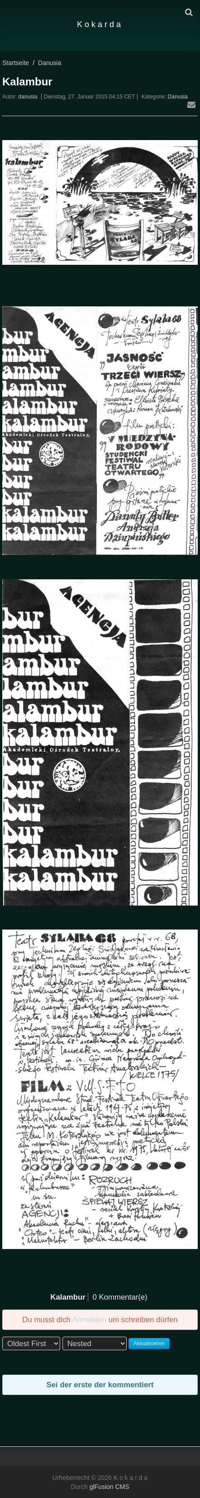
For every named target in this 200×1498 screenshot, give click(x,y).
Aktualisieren (149, 1343)
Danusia (49, 62)
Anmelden (89, 1319)
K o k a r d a (99, 24)
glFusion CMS (109, 1486)
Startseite (15, 62)
